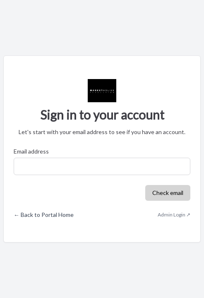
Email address (31, 151)
